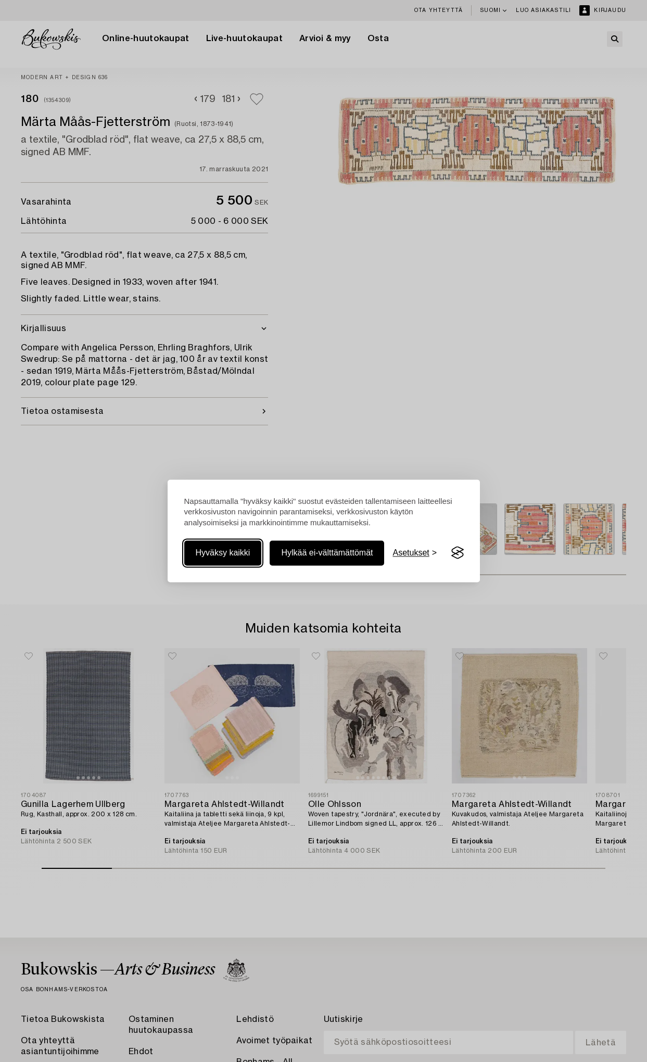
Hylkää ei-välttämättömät (327, 552)
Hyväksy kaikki (223, 552)
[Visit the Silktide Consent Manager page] (457, 552)
